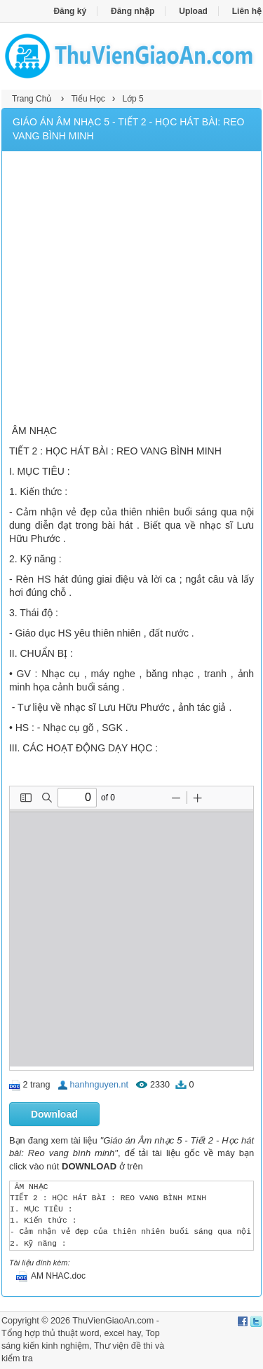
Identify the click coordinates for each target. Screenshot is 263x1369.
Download (54, 1114)
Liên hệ (247, 11)
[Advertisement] (131, 289)
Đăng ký (69, 11)
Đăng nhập (132, 11)
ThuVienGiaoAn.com (113, 1321)
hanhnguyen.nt (99, 1085)
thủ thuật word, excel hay (92, 1333)
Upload (193, 11)
